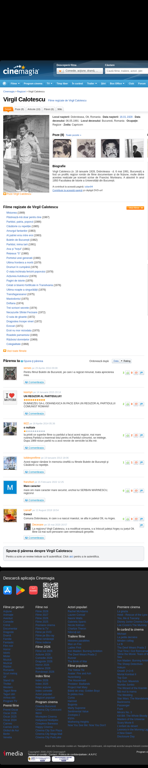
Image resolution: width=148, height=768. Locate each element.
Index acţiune (43, 687)
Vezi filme (134, 207)
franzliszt (29, 481)
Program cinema (33, 83)
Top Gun (122, 677)
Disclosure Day (126, 736)
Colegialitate (13, 344)
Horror (7, 649)
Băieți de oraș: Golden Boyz (84, 690)
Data (116, 361)
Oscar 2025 (10, 716)
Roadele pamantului (18, 335)
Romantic (8, 670)
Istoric (6, 652)
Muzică (7, 659)
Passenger (123, 705)
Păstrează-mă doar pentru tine (24, 217)
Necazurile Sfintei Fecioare (22, 312)
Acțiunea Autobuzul (17, 276)
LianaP (28, 510)
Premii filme (11, 705)
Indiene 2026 (42, 668)
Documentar (10, 628)
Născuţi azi (74, 632)
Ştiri (103, 83)
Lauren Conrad (76, 614)
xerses (27, 368)
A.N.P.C (93, 754)
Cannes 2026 (10, 727)
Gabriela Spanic (77, 621)
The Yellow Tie (76, 670)
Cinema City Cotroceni (48, 709)
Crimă (6, 625)
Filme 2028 (41, 611)
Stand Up (8, 680)
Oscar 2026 (10, 713)
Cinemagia (9, 91)
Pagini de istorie (16, 280)
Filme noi (41, 607)
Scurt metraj (10, 673)
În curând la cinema (130, 629)
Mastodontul (13, 298)
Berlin (6, 733)
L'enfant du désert (127, 726)
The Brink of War (77, 661)
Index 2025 (41, 683)
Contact (53, 754)
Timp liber (62, 83)
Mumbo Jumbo (125, 684)
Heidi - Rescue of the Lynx (132, 614)
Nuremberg (74, 676)
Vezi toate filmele (16, 351)
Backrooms (123, 701)
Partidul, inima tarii (17, 244)
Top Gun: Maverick (128, 681)
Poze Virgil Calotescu (19, 193)
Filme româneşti (44, 639)
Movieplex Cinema (46, 716)
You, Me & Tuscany (128, 618)
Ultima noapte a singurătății (22, 289)
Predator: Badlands (79, 683)
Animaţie (8, 614)
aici (71, 556)
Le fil (120, 644)
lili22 (26, 423)
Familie (7, 639)
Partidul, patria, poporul (20, 221)
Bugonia (72, 704)
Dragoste (8, 632)
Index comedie (43, 690)
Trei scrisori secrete (18, 307)
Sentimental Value (78, 711)
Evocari (11, 325)
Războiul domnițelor (18, 339)
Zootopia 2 (74, 714)
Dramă (7, 635)
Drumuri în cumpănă (18, 267)
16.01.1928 (126, 116)
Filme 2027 (41, 614)
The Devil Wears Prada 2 (82, 654)
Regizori (21, 91)
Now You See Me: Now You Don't (87, 725)
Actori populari (43, 694)
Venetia (7, 737)
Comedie (8, 621)
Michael (121, 633)
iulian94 (89, 186)
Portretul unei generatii (19, 258)
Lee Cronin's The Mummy (132, 625)
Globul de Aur (11, 730)
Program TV (10, 701)
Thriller (7, 683)
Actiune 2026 (43, 654)
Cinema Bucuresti (45, 706)
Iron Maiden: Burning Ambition (85, 651)
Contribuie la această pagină (67, 190)
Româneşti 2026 (44, 671)
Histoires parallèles (78, 640)
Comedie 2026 (43, 657)
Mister (6, 656)
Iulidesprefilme (32, 457)
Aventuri (8, 618)
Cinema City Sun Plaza (48, 730)
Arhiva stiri (9, 697)
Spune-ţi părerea (33, 361)
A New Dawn (124, 733)
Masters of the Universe (131, 719)
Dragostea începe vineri (20, 321)
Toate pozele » (73, 135)
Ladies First (74, 647)
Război (7, 666)
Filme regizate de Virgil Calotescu (67, 100)
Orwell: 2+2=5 (125, 670)
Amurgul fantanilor (17, 230)
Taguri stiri (9, 694)
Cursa (71, 697)
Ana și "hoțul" (14, 248)
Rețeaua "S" (13, 253)
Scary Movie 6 (125, 722)
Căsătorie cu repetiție (19, 226)
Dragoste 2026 (43, 661)
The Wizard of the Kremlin (132, 688)
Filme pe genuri (13, 607)
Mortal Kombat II (126, 674)
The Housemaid (77, 680)
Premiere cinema (45, 625)
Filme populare (78, 665)
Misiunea (11, 212)
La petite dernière (127, 637)
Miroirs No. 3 (124, 712)
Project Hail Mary (77, 687)
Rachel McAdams (78, 611)
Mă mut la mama (126, 691)
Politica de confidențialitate (73, 754)
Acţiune (7, 611)
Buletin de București (18, 239)
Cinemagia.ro (21, 70)
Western (8, 687)
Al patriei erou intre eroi (20, 235)
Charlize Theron (77, 628)
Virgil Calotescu (24, 99)
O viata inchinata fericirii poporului (26, 271)
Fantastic (8, 642)
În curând (77, 83)
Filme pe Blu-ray (44, 635)
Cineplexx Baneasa (46, 723)
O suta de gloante (17, 316)
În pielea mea (75, 694)
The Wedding (125, 695)
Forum (142, 83)
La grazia (122, 611)
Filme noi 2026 (43, 651)
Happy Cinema (43, 727)
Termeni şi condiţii (37, 754)
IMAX (38, 713)
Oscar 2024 (10, 720)
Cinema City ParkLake (48, 737)
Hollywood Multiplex (46, 720)
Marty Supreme (76, 708)
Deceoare (37, 524)
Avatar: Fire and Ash (79, 673)
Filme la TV (41, 628)
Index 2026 (41, 680)
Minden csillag (125, 640)
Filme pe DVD (43, 632)
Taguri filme (9, 690)
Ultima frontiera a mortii (20, 262)
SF (4, 676)
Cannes (7, 723)
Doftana (11, 303)
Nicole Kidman (76, 625)
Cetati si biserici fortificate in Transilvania (30, 285)
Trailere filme (76, 636)
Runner (72, 657)
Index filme (42, 676)
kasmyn (28, 392)
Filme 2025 (41, 621)
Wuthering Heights (78, 721)
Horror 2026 (42, 664)
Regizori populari (45, 697)
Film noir (8, 645)
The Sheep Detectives (130, 664)
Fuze (120, 708)
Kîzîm (71, 718)
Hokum (121, 667)
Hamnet (72, 701)
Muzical (7, 663)
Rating (126, 361)
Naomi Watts (75, 618)
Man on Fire (75, 644)
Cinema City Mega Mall (48, 733)
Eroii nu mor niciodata (19, 330)
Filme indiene (43, 642)
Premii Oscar (10, 709)
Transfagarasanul (16, 294)
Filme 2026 (41, 618)
